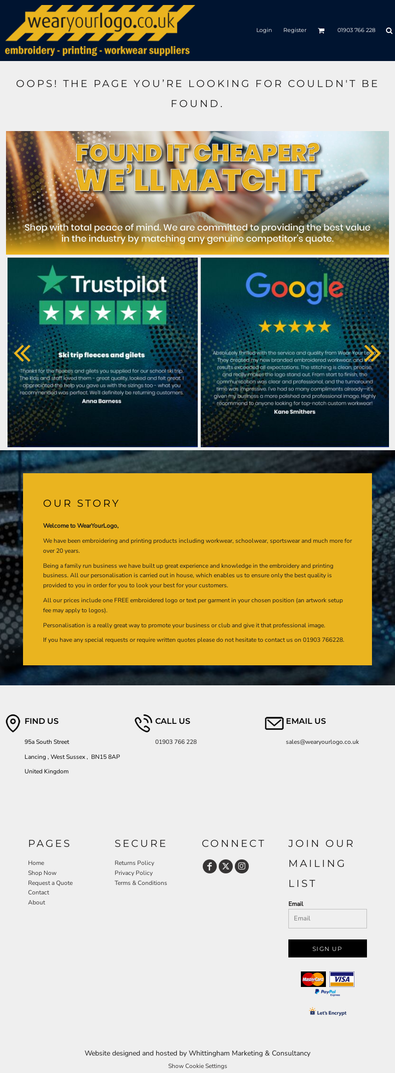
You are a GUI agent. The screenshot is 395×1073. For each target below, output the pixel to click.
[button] (321, 30)
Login (264, 30)
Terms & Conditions (141, 883)
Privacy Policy (134, 873)
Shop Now (42, 873)
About (36, 902)
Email (295, 904)
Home (36, 863)
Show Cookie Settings (197, 1066)
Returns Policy (134, 863)
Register (294, 30)
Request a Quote (50, 883)
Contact (38, 892)
